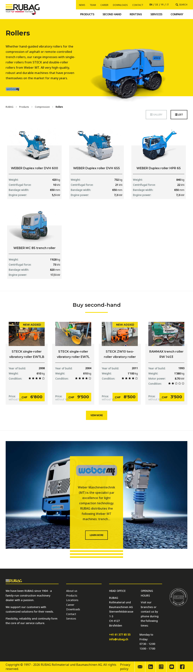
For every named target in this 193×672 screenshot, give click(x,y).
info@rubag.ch (118, 639)
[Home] (9, 107)
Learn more (96, 535)
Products (24, 106)
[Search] (181, 4)
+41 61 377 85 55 (119, 634)
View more (96, 415)
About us (71, 591)
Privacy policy (125, 667)
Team (93, 5)
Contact (137, 5)
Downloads (120, 5)
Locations (72, 600)
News (82, 5)
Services (71, 618)
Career (104, 5)
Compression (42, 106)
